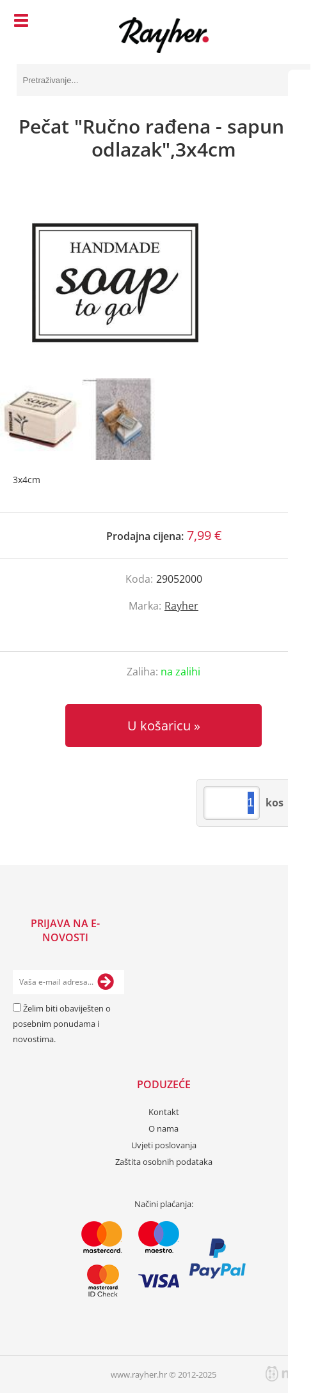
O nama (163, 1128)
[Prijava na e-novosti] (105, 982)
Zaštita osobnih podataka (163, 1161)
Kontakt (163, 1112)
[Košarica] (297, 22)
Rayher (181, 606)
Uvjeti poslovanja (163, 1145)
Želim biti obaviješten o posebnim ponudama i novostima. (62, 1024)
